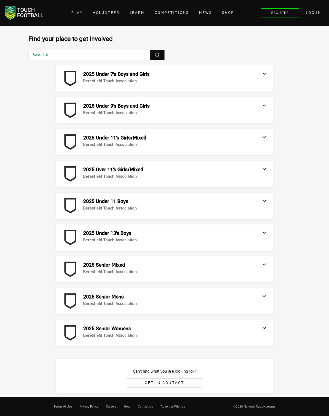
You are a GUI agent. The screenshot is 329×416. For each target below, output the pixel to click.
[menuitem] (63, 406)
